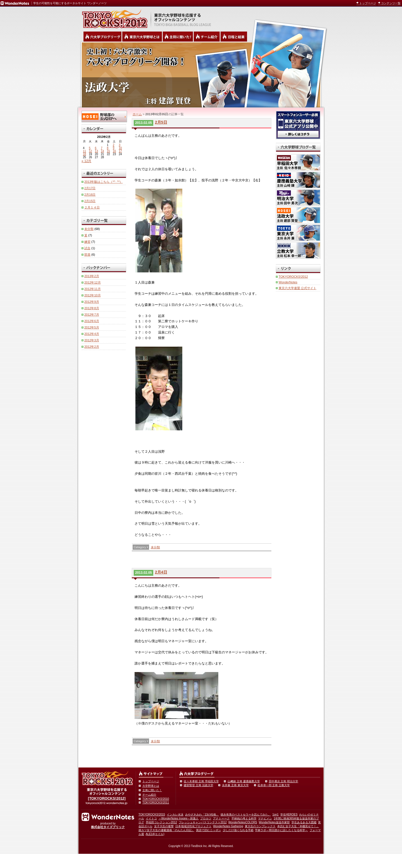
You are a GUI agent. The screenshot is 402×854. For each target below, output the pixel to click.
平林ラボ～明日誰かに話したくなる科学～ (281, 830)
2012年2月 (91, 346)
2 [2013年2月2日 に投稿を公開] (113, 145)
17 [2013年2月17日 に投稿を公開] (120, 151)
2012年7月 (91, 314)
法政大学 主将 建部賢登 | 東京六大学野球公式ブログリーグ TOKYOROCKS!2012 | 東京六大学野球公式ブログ (201, 74)
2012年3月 (91, 340)
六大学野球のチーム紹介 (207, 37)
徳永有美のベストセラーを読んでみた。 (246, 814)
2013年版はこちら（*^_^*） (103, 181)
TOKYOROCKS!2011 (155, 802)
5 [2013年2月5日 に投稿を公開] (89, 148)
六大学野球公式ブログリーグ (102, 37)
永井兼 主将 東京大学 (235, 785)
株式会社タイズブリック (108, 827)
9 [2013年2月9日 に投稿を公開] (113, 148)
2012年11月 (92, 289)
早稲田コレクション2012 (161, 822)
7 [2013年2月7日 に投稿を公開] (101, 148)
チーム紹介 (149, 794)
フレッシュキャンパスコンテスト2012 (203, 822)
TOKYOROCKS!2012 (293, 276)
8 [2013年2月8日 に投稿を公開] (108, 148)
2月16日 (89, 194)
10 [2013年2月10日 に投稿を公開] (120, 148)
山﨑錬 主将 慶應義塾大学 (244, 781)
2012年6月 (91, 321)
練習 (87, 241)
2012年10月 (92, 295)
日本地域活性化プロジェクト (193, 826)
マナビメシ (265, 818)
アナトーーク (221, 818)
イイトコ (151, 818)
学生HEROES (289, 814)
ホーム (137, 114)
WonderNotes (288, 282)
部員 (87, 254)
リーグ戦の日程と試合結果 (234, 37)
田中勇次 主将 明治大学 (283, 781)
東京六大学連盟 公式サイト (297, 288)
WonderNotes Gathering (228, 826)
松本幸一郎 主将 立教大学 (274, 785)
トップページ (367, 3)
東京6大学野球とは (142, 37)
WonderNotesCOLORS (242, 822)
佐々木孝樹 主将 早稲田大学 (201, 781)
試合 (87, 248)
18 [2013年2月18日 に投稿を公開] (84, 154)
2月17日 (89, 188)
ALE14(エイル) (155, 834)
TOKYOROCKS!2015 (151, 814)
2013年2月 (91, 276)
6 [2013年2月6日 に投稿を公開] (96, 148)
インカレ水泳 (175, 814)
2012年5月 (91, 327)
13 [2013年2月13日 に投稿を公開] (96, 151)
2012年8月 (91, 308)
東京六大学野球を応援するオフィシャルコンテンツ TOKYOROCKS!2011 (113, 17)
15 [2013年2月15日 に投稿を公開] (108, 151)
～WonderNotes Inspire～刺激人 (179, 818)
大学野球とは (150, 785)
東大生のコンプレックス (260, 826)
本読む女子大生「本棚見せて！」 (298, 826)
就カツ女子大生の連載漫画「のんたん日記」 (166, 830)
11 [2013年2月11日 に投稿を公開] (84, 151)
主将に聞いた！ (152, 790)
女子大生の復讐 (164, 826)
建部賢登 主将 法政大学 (198, 785)
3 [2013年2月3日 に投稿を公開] (120, 145)
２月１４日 (92, 207)
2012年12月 (92, 282)
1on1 (275, 814)
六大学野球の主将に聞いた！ (178, 37)
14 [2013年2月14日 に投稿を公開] (102, 151)
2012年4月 (91, 333)
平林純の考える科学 (244, 818)
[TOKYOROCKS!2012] (107, 798)
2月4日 (161, 572)
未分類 (155, 547)
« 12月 (86, 161)
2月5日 (161, 122)
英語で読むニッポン (208, 830)
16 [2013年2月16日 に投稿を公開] (114, 151)
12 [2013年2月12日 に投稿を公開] (90, 151)
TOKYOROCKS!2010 (155, 798)
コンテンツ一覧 (391, 3)
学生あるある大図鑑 (304, 822)
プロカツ (205, 818)
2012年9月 (91, 301)
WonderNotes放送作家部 (274, 822)
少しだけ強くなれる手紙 (238, 830)
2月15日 (89, 201)
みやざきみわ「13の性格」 (202, 814)
